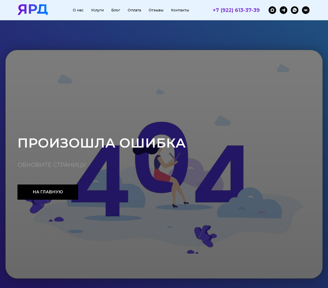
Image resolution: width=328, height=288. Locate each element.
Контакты (180, 10)
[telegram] (283, 10)
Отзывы (156, 10)
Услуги (97, 10)
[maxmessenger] (272, 10)
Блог (115, 10)
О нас (78, 10)
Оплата (134, 10)
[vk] (306, 10)
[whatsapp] (294, 10)
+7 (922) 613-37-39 (236, 10)
